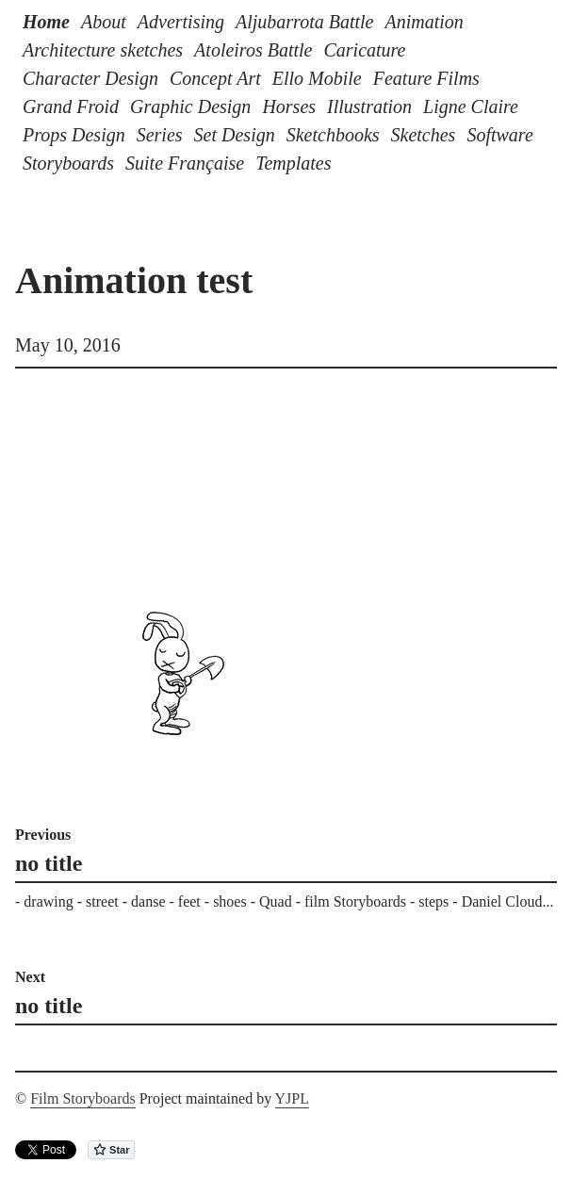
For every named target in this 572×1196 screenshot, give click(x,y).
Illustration (369, 106)
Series (160, 134)
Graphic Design (190, 106)
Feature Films (426, 78)
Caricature (364, 50)
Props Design (74, 134)
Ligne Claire (470, 106)
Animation (423, 21)
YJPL (292, 1098)
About (103, 21)
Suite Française (184, 163)
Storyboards (68, 163)
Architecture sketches (103, 50)
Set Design (234, 134)
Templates (293, 163)
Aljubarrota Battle (304, 21)
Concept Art (215, 78)
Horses (289, 106)
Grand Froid (71, 106)
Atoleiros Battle (253, 50)
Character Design (90, 78)
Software (499, 134)
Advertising (181, 21)
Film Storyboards (83, 1098)
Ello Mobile (317, 78)
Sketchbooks (333, 134)
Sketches (423, 134)
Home (46, 21)
